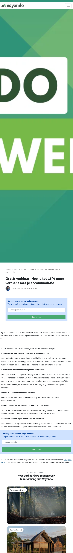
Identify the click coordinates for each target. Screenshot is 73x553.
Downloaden (36, 317)
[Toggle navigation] (68, 5)
